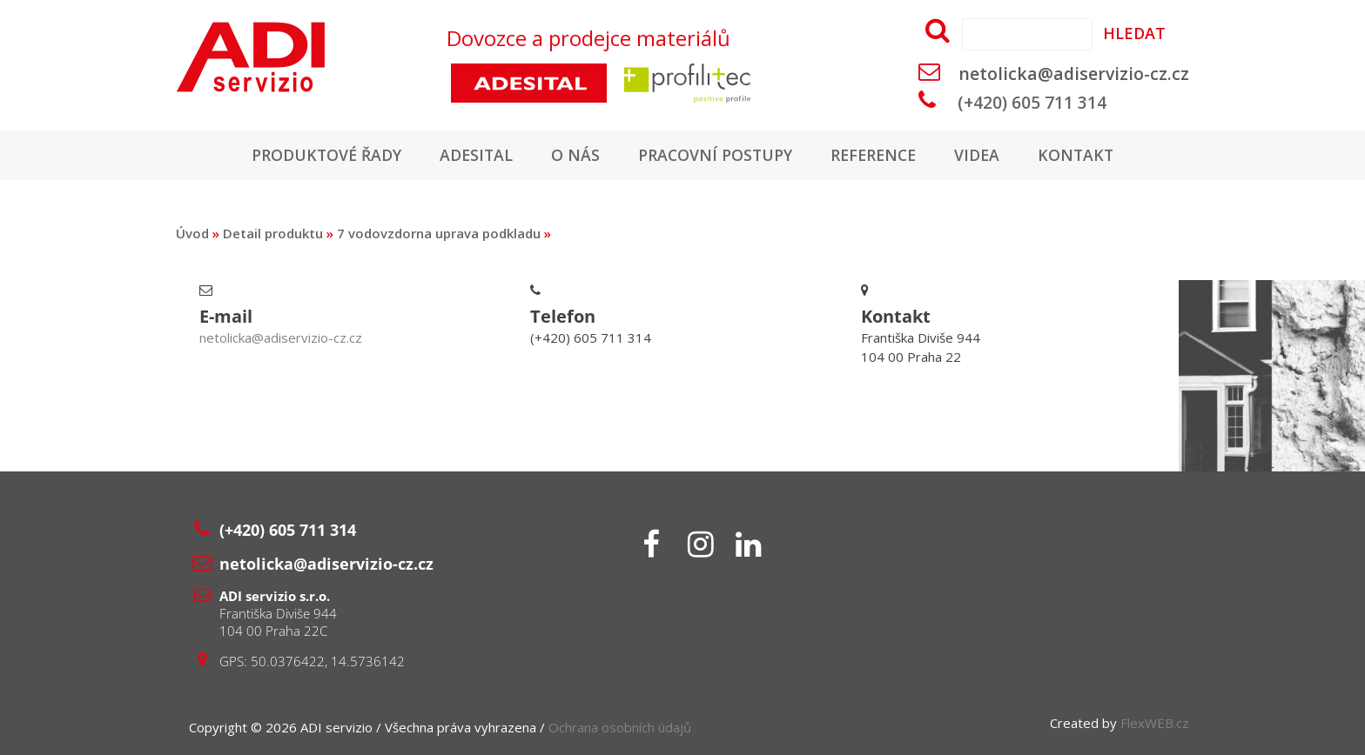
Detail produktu (273, 234)
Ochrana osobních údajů (619, 728)
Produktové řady (321, 155)
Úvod (192, 234)
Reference (875, 155)
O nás (573, 155)
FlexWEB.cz (1154, 723)
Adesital (473, 155)
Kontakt (1081, 155)
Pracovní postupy (714, 155)
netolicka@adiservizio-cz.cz (1073, 73)
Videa (981, 155)
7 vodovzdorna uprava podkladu (439, 234)
